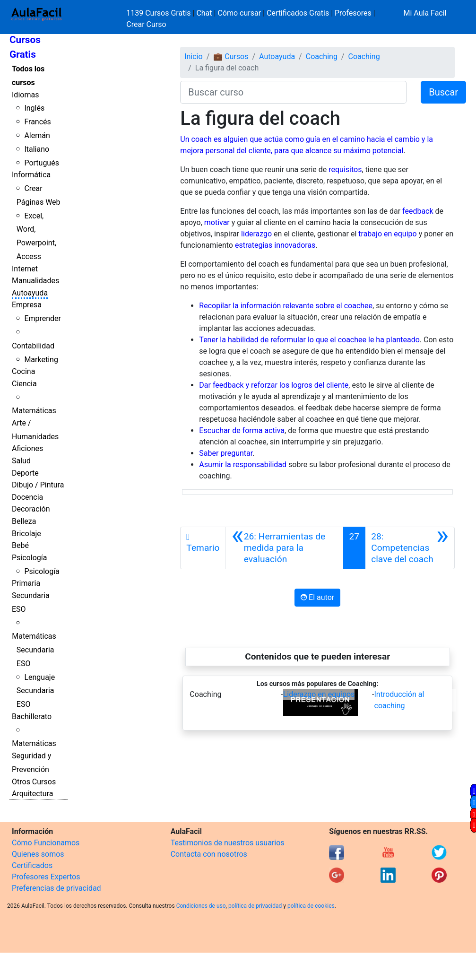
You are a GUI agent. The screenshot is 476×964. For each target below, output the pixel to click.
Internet (25, 268)
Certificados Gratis (298, 13)
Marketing (41, 359)
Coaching (322, 56)
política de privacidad (255, 906)
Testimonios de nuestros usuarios (228, 842)
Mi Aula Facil (424, 13)
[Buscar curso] (293, 92)
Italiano (36, 149)
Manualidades (35, 280)
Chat (204, 13)
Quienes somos (38, 854)
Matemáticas (34, 410)
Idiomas (25, 94)
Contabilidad (33, 345)
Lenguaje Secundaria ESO (36, 691)
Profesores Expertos (46, 876)
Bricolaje (26, 533)
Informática (31, 174)
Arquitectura (32, 793)
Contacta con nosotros (209, 854)
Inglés (34, 108)
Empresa (27, 304)
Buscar (443, 92)
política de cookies (311, 906)
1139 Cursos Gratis (159, 13)
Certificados (32, 865)
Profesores (353, 13)
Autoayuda (30, 292)
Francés (37, 121)
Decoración (31, 508)
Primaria (26, 583)
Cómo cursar (239, 13)
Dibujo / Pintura (38, 484)
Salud (21, 460)
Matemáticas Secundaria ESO (34, 650)
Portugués (41, 162)
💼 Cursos (230, 56)
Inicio (193, 56)
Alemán (37, 135)
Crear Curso (146, 24)
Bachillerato (32, 716)
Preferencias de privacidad (56, 888)
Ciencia (24, 383)
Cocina (23, 371)
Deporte (25, 473)
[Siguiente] (410, 548)
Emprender (42, 318)
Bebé (20, 545)
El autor (317, 597)
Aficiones (27, 448)
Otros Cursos (34, 781)
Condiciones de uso (201, 906)
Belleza (24, 521)
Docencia (27, 497)
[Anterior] (284, 548)
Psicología (29, 557)
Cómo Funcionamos (45, 842)
